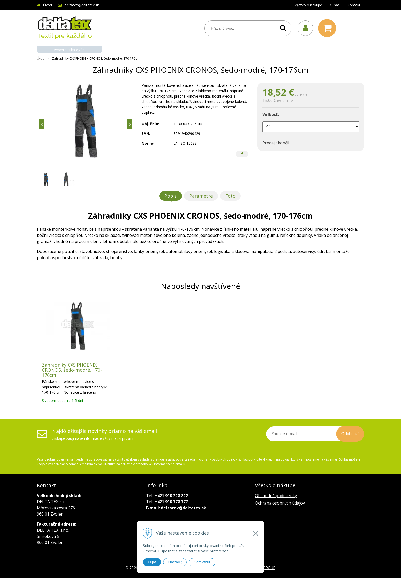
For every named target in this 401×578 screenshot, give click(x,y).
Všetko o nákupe (308, 5)
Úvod (47, 5)
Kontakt (353, 5)
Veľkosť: (270, 114)
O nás (335, 5)
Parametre (201, 196)
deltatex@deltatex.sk (82, 5)
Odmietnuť (202, 562)
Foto (230, 196)
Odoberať (350, 434)
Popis (170, 196)
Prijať (152, 562)
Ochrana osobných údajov (280, 503)
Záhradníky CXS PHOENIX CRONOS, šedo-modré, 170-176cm (72, 370)
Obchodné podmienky (276, 495)
